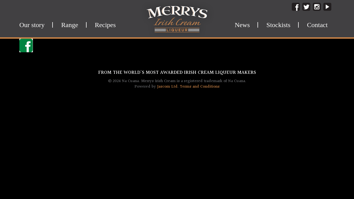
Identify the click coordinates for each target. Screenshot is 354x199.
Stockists (278, 24)
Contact (317, 24)
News (242, 24)
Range (69, 24)
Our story (32, 24)
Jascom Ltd (167, 86)
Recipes (105, 24)
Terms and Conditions (200, 86)
